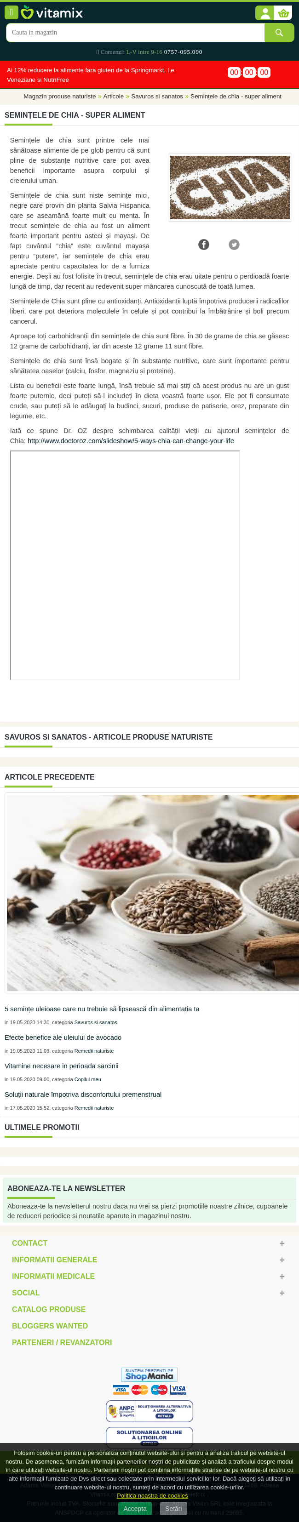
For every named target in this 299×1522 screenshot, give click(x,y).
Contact (29, 1243)
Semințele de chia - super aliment (236, 96)
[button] (264, 13)
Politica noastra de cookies (152, 1495)
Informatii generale (54, 1260)
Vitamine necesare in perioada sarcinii (61, 1066)
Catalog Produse (49, 1309)
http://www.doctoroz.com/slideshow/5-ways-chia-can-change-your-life (131, 441)
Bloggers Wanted (50, 1326)
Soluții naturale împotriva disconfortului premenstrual (83, 1094)
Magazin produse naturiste (59, 96)
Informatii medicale (53, 1276)
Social (26, 1293)
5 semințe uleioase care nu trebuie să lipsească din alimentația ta (102, 1009)
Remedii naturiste (94, 1051)
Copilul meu (88, 1079)
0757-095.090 (183, 51)
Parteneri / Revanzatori (62, 1342)
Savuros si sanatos (157, 96)
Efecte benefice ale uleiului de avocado (63, 1037)
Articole (114, 96)
